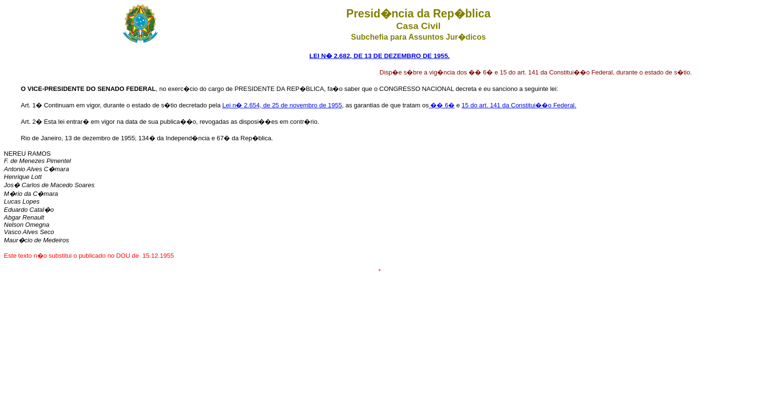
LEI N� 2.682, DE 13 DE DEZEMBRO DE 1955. (379, 55)
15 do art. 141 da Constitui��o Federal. (519, 105)
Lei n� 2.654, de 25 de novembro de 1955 (282, 105)
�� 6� (442, 105)
